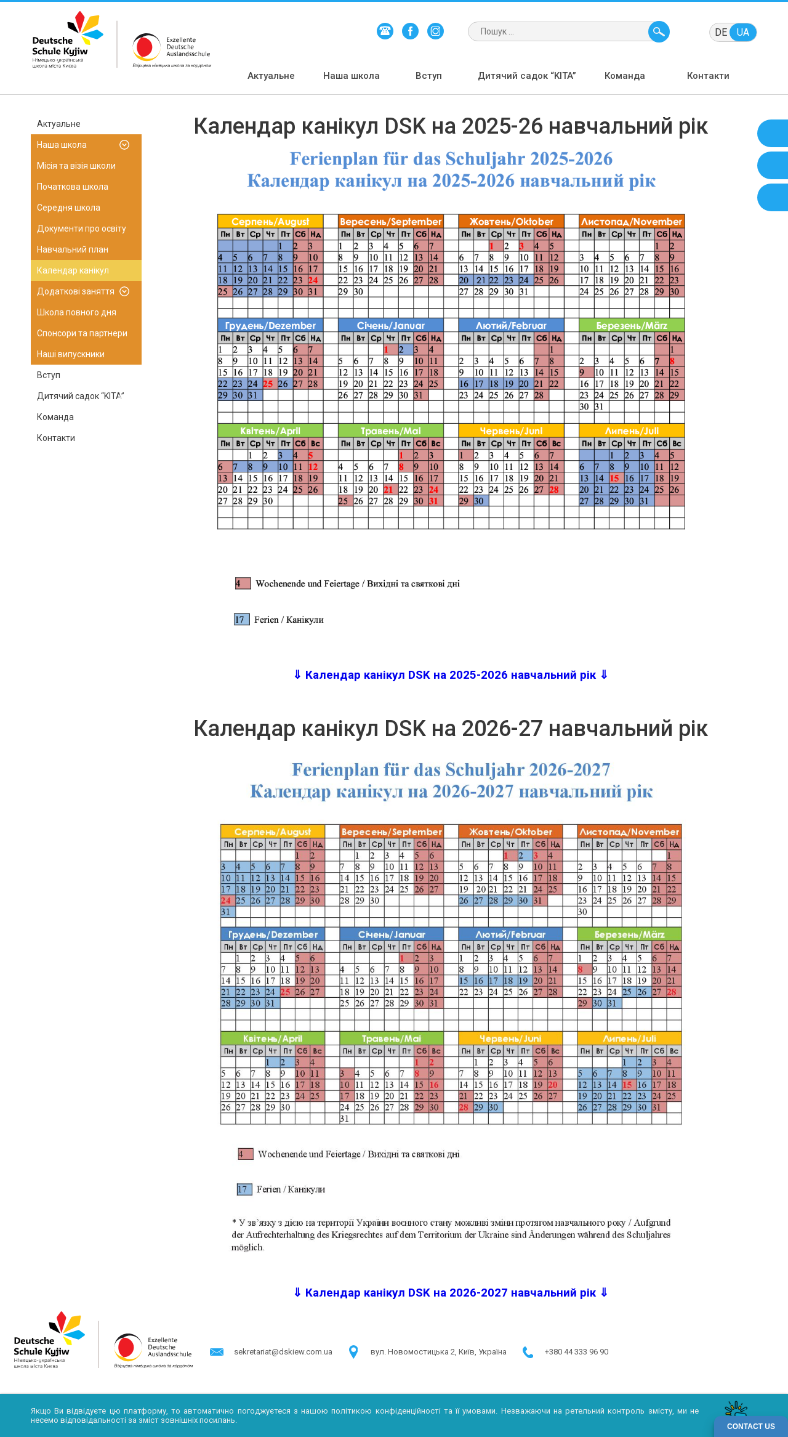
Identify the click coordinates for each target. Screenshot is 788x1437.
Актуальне (271, 75)
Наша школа (351, 75)
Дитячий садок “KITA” (527, 75)
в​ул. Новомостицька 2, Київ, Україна (439, 1351)
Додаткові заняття (76, 291)
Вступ (429, 75)
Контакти (708, 75)
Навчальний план (72, 249)
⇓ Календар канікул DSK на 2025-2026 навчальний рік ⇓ (450, 675)
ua (743, 32)
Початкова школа (72, 187)
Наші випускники (71, 354)
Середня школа (68, 208)
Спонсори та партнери (82, 333)
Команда (625, 75)
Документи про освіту (81, 228)
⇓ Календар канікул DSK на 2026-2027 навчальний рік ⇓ (450, 1293)
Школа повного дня (76, 312)
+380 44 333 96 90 (576, 1351)
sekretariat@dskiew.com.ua (283, 1351)
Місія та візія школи (76, 166)
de (721, 32)
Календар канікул (73, 270)
